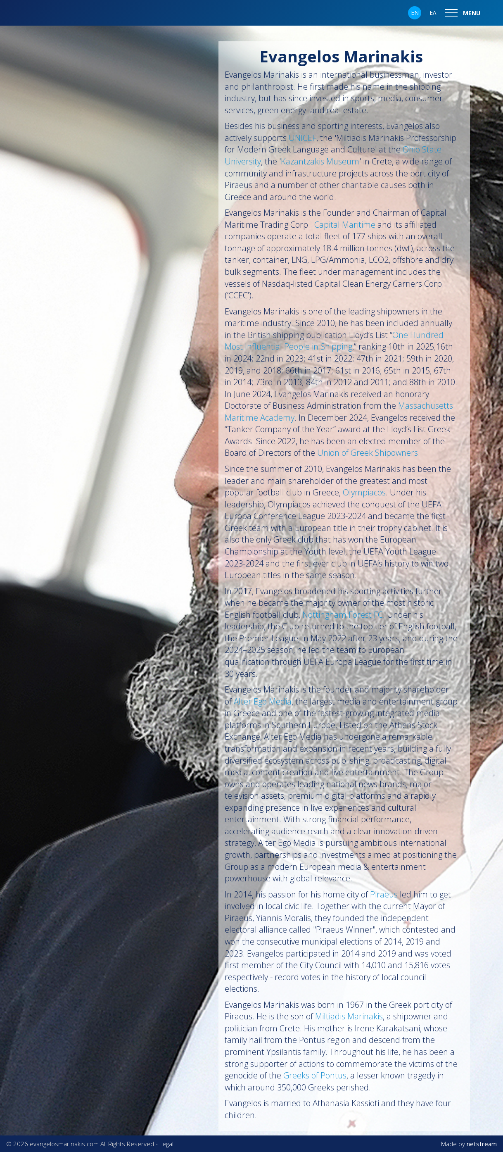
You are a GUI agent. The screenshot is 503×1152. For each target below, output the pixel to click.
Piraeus (385, 894)
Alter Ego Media (263, 701)
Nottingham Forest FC (342, 614)
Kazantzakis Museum (320, 161)
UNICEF (302, 137)
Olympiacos (364, 492)
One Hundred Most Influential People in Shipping (334, 340)
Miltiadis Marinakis (349, 1016)
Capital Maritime (344, 224)
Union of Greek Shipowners (367, 452)
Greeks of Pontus (314, 1075)
